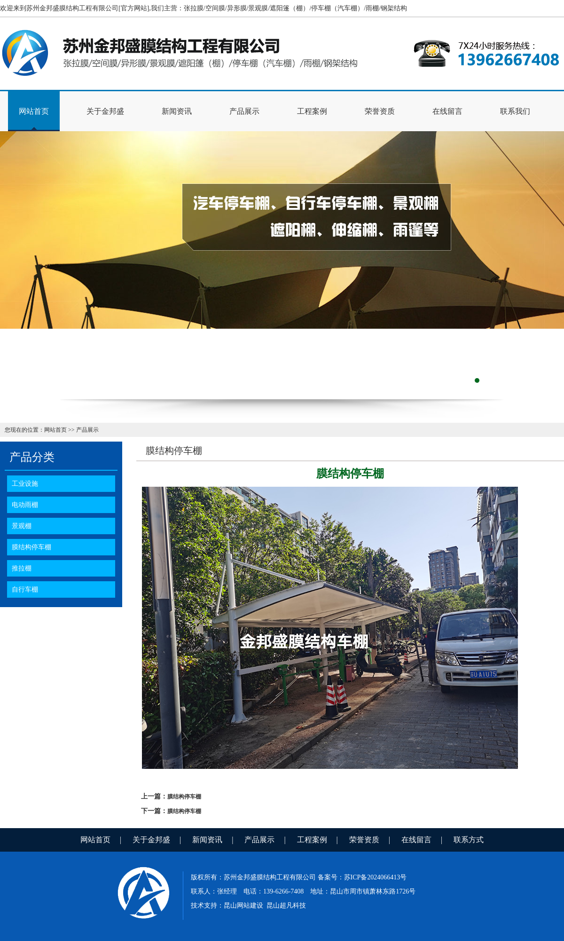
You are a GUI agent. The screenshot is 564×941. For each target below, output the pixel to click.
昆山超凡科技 (286, 905)
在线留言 (447, 111)
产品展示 (244, 111)
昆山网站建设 (243, 905)
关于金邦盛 (105, 111)
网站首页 (34, 111)
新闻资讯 (177, 111)
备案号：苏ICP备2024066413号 (362, 877)
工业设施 (25, 483)
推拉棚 (21, 568)
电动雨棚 (25, 504)
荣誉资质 (380, 111)
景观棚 (21, 526)
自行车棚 (25, 589)
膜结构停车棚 (31, 547)
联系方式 (469, 840)
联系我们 (515, 111)
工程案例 (312, 111)
